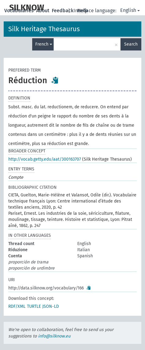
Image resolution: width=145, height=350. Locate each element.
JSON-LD (50, 306)
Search (131, 44)
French (43, 44)
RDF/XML (16, 306)
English (130, 10)
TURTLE (34, 306)
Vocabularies (19, 10)
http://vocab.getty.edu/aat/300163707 (44, 159)
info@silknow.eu (54, 336)
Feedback (63, 10)
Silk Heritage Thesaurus (44, 29)
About (43, 10)
